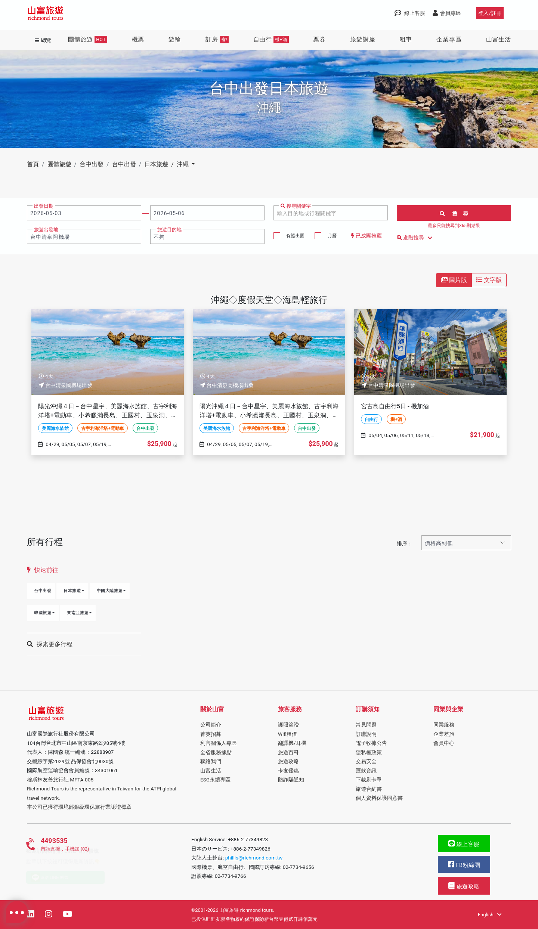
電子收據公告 (371, 743)
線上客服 (464, 844)
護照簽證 (288, 725)
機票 (138, 39)
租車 (406, 39)
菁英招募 (210, 734)
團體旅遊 (87, 39)
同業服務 (443, 725)
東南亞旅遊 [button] (78, 612)
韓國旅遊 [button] (42, 612)
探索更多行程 (49, 644)
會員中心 (443, 743)
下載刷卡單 (369, 780)
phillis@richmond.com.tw (254, 858)
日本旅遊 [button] (72, 590)
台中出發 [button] (91, 164)
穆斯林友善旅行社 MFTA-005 (60, 780)
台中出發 (42, 590)
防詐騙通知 (291, 780)
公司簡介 (210, 725)
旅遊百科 (288, 752)
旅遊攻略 (288, 761)
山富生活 (498, 39)
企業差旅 (443, 734)
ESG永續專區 (215, 780)
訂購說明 (366, 734)
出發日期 (43, 206)
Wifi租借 (287, 734)
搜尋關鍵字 (296, 206)
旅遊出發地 (46, 229)
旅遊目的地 (169, 229)
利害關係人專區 (218, 743)
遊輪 (174, 39)
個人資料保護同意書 (379, 798)
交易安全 (366, 761)
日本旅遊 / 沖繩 (167, 164)
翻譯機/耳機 (292, 743)
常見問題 (366, 725)
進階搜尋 (416, 238)
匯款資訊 (366, 771)
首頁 (33, 164)
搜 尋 (454, 214)
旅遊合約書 (369, 789)
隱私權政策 (369, 752)
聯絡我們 (210, 761)
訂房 (217, 39)
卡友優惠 (288, 771)
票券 (319, 39)
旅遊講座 (362, 39)
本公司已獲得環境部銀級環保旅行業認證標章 (79, 807)
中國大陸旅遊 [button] (110, 590)
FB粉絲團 (464, 864)
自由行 (271, 39)
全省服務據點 (216, 752)
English (489, 914)
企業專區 (448, 39)
